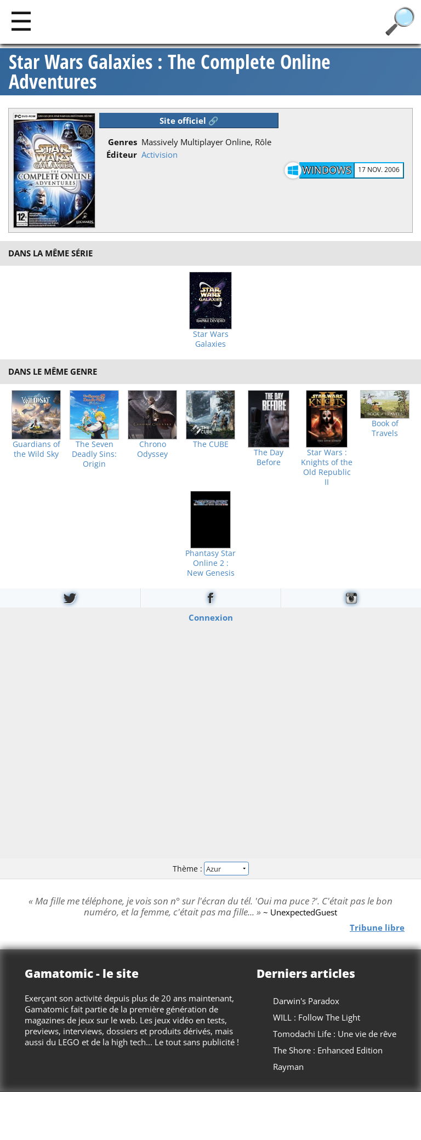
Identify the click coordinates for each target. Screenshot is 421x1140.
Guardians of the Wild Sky (36, 449)
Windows (326, 169)
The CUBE (211, 444)
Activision (159, 154)
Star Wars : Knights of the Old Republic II (326, 467)
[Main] (21, 20)
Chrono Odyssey (152, 449)
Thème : (210, 868)
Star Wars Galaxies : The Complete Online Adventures (170, 71)
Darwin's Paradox (306, 1000)
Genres (122, 141)
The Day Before (268, 457)
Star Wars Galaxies (211, 339)
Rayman (288, 1066)
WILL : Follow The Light (316, 1017)
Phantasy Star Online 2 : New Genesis (210, 563)
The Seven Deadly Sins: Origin (94, 454)
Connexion (211, 617)
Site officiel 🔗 (189, 120)
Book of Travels (385, 428)
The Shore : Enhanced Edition (328, 1050)
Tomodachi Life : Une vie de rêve (334, 1033)
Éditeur (121, 154)
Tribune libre (377, 926)
